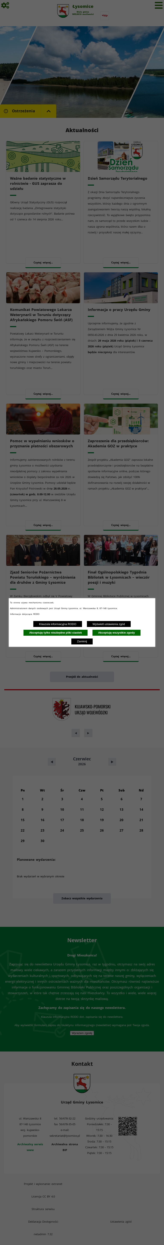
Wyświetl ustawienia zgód (108, 624)
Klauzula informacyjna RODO (57, 624)
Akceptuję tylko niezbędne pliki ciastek (55, 632)
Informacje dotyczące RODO (25, 613)
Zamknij (82, 641)
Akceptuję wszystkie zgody (116, 632)
